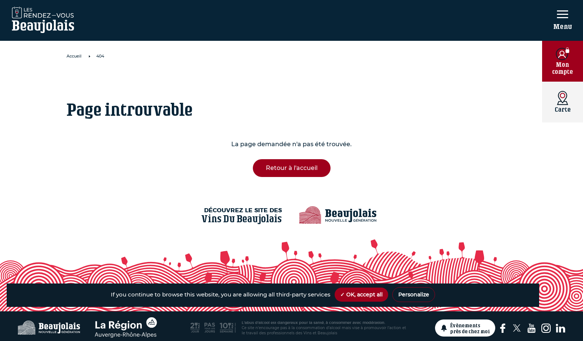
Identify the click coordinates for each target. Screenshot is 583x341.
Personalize (413, 294)
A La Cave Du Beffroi (140, 80)
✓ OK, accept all (361, 294)
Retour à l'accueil (292, 167)
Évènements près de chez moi (470, 328)
